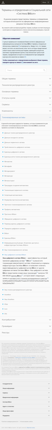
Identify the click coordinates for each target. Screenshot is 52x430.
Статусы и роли (8, 98)
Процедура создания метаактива (16, 185)
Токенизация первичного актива (16, 190)
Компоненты (7, 111)
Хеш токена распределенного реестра (18, 290)
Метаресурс (8, 176)
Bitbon (6, 233)
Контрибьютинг (8, 319)
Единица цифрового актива (14, 152)
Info (5, 314)
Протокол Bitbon (10, 214)
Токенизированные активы (13, 117)
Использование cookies (26, 421)
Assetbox (7, 295)
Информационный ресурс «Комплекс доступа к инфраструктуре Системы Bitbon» (21, 244)
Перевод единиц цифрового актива (17, 224)
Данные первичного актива (14, 142)
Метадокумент (9, 171)
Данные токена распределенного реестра (19, 133)
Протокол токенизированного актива (18, 205)
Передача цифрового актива (14, 229)
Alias (6, 304)
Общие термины (9, 78)
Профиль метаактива (12, 209)
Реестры (5, 332)
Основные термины (10, 91)
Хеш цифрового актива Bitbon (15, 255)
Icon (5, 309)
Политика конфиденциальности (10, 421)
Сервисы (6, 104)
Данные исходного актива (13, 138)
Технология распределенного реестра (18, 85)
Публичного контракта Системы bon (25, 357)
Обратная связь (31, 427)
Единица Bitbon (9, 238)
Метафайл (8, 166)
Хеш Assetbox (9, 299)
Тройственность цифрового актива (17, 147)
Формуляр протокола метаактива (16, 200)
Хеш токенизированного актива (16, 250)
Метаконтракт (9, 181)
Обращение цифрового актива (15, 219)
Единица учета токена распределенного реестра (21, 157)
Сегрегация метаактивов (13, 195)
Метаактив (8, 161)
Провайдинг (7, 326)
